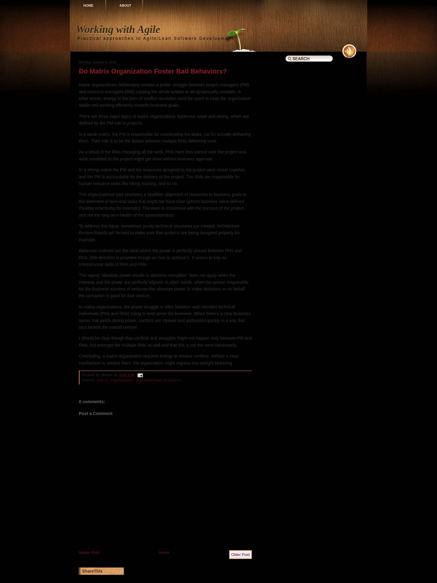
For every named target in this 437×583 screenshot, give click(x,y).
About (125, 5)
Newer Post (89, 552)
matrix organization (115, 380)
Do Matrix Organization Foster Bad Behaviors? (153, 71)
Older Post (240, 554)
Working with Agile (118, 30)
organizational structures (158, 380)
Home (88, 5)
